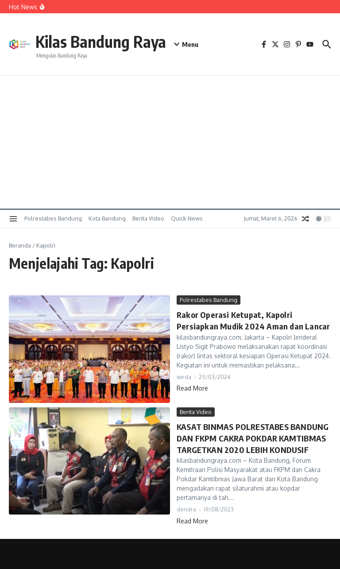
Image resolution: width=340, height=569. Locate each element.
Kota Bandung (107, 218)
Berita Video (148, 218)
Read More (192, 387)
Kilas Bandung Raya (108, 41)
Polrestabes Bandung (53, 218)
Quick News (187, 218)
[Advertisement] (170, 142)
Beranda (20, 245)
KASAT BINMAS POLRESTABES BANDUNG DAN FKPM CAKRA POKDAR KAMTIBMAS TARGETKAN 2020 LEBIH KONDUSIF (251, 438)
